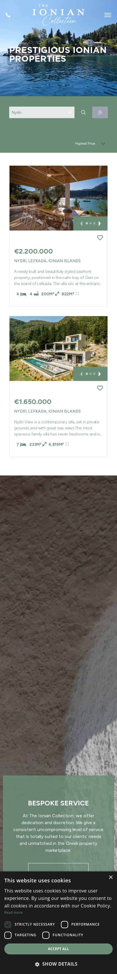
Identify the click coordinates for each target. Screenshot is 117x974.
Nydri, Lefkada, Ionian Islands (47, 260)
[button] (82, 223)
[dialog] (58, 922)
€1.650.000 (32, 401)
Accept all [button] (58, 948)
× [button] (110, 877)
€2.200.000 (33, 251)
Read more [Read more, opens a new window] (13, 912)
